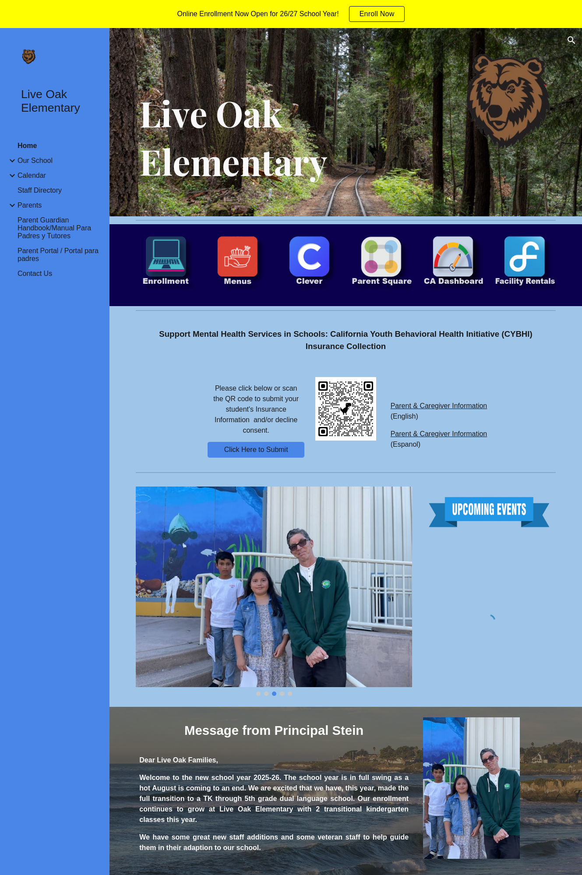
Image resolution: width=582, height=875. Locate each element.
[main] (292, 137)
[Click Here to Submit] (256, 450)
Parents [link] (30, 205)
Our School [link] (35, 160)
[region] (291, 14)
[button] (571, 40)
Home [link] (27, 145)
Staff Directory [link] (40, 190)
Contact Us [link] (35, 273)
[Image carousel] (274, 591)
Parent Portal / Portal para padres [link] (58, 254)
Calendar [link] (32, 175)
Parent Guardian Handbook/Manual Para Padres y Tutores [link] (54, 228)
